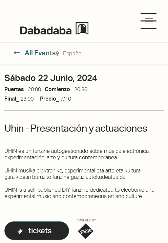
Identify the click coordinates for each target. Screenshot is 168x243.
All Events (35, 53)
